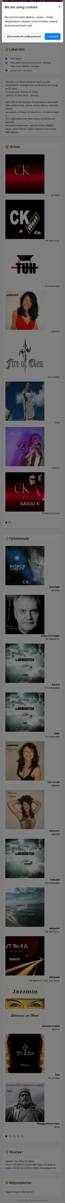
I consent (52, 36)
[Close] (59, 6)
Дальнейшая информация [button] (24, 36)
